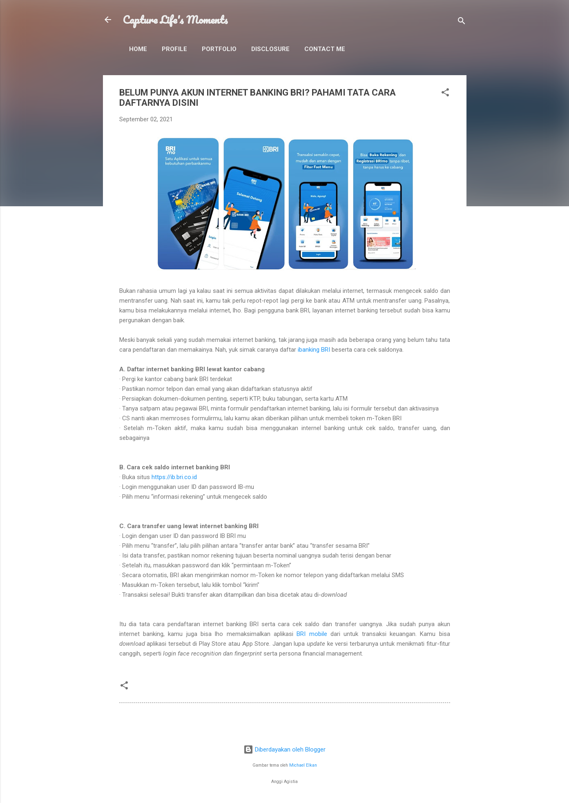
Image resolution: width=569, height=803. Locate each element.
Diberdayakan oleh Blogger (284, 749)
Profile (174, 49)
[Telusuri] (461, 22)
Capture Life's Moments (175, 19)
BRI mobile (312, 634)
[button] (445, 93)
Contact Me (324, 49)
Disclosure (270, 49)
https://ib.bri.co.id (174, 477)
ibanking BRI (314, 349)
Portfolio (219, 49)
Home (138, 49)
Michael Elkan (303, 765)
